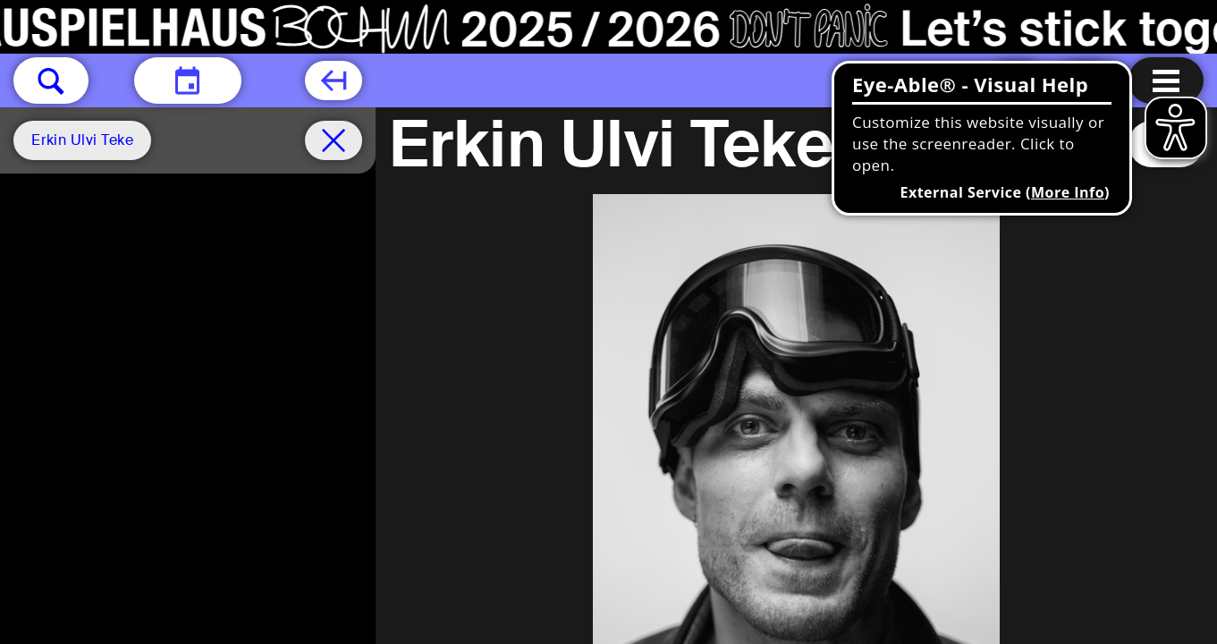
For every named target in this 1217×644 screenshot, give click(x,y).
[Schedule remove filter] (333, 140)
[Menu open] (1166, 80)
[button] (51, 80)
